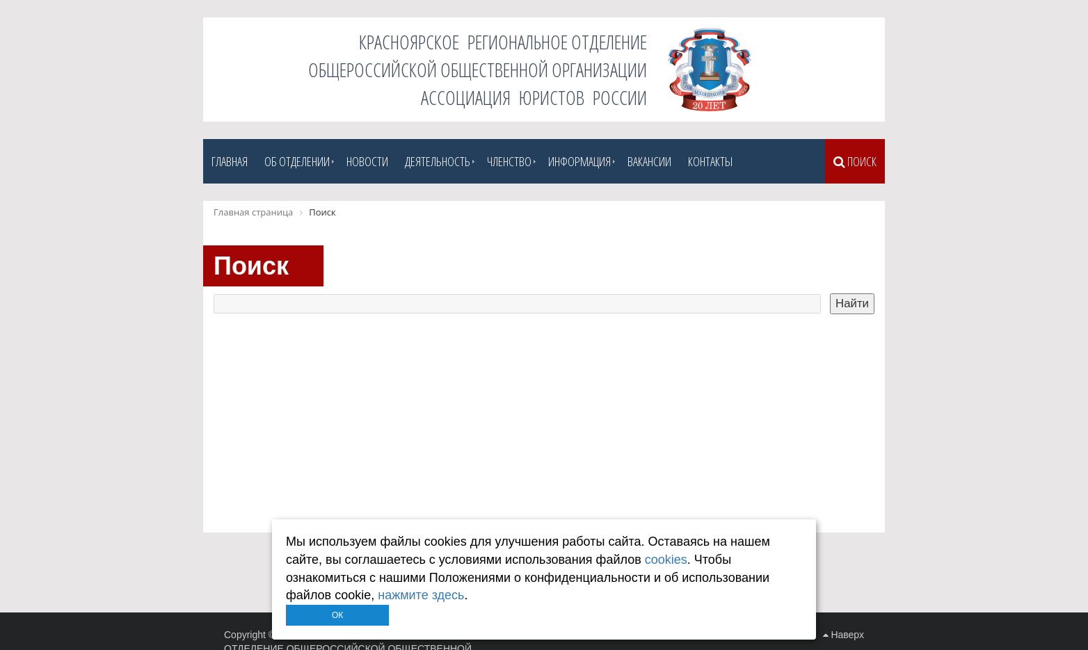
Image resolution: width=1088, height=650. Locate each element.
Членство (509, 161)
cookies (666, 560)
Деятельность (437, 161)
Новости (367, 161)
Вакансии (649, 161)
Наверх (843, 634)
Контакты (710, 161)
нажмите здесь (421, 595)
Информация (579, 161)
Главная (229, 161)
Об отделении (297, 161)
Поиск (855, 161)
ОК (337, 615)
